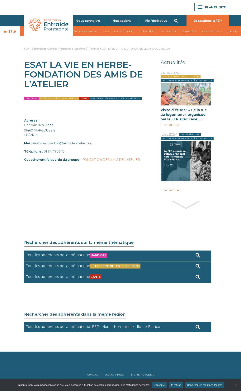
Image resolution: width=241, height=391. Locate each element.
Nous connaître (88, 21)
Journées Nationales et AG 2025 (87, 31)
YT (14, 31)
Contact (92, 374)
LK (5, 31)
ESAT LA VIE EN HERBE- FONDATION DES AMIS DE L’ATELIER (136, 48)
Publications (147, 31)
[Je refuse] (236, 385)
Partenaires (189, 31)
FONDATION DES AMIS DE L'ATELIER (111, 160)
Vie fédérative (156, 21)
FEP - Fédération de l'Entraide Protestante (47, 48)
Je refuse (176, 385)
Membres (93, 48)
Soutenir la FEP (124, 31)
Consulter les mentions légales (204, 385)
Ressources (169, 31)
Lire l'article (170, 125)
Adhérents (79, 48)
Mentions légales (142, 374)
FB (10, 31)
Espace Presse (212, 31)
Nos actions (122, 21)
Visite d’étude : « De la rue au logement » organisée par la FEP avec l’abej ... (184, 114)
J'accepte (159, 385)
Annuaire (233, 31)
